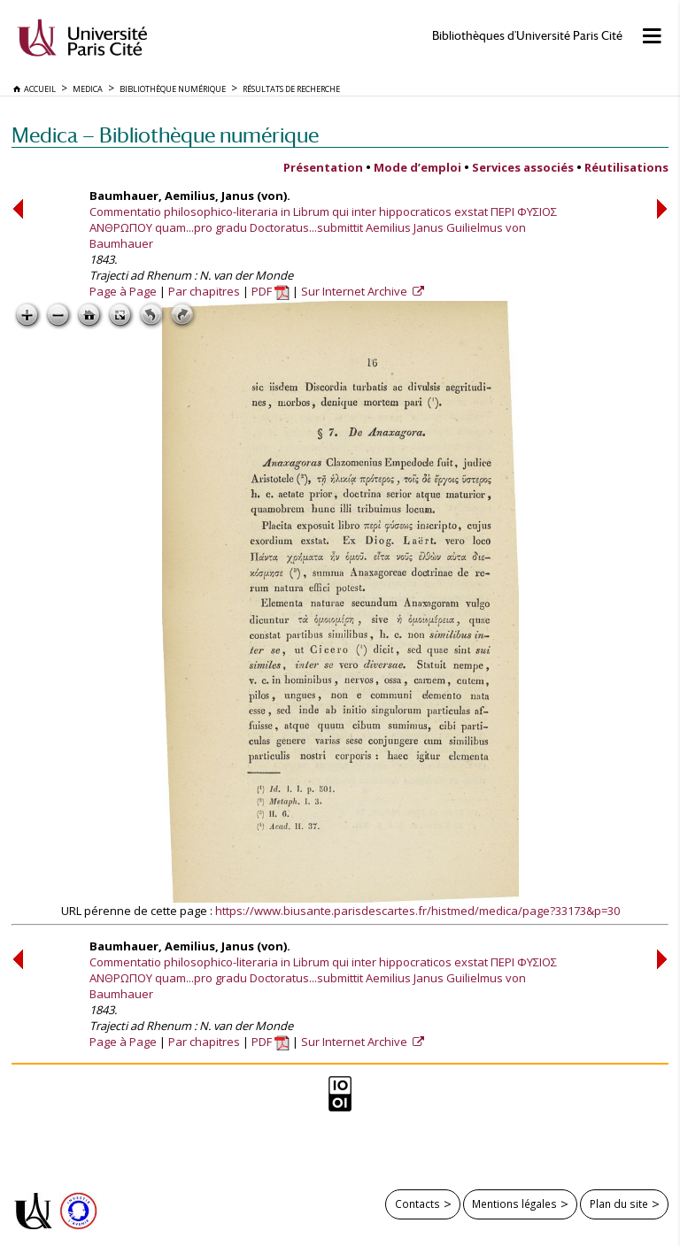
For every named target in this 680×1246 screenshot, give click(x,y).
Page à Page (123, 291)
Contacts (417, 1203)
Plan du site (619, 1203)
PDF (270, 291)
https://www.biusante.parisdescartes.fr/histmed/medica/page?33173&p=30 (417, 911)
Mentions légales (514, 1203)
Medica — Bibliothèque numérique (165, 135)
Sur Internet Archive (355, 291)
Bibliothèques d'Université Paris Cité (527, 35)
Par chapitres (204, 291)
